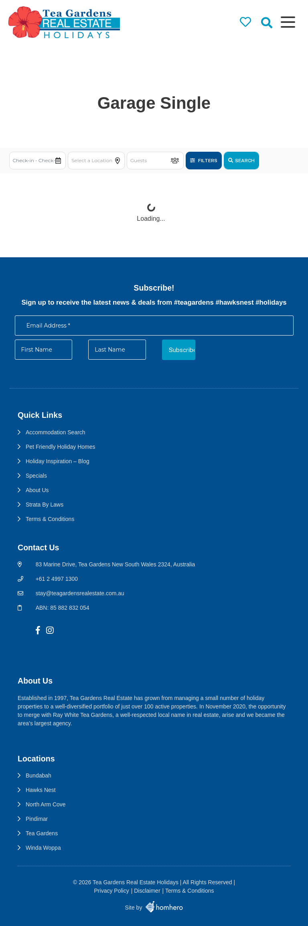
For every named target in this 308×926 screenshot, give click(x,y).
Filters (203, 160)
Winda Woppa (43, 848)
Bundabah (38, 775)
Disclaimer (147, 890)
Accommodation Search (55, 432)
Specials (36, 475)
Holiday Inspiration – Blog (57, 461)
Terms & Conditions (50, 519)
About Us (37, 490)
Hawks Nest (41, 790)
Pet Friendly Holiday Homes (60, 447)
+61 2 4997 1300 (57, 579)
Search (241, 160)
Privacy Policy (111, 890)
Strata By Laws (44, 504)
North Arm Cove (46, 804)
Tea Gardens (42, 833)
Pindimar (37, 819)
